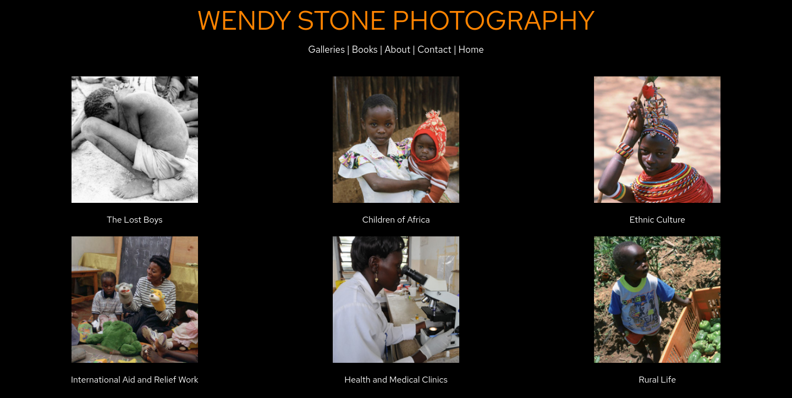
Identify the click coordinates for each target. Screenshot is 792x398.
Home (471, 49)
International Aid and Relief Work (135, 379)
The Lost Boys (135, 219)
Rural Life (657, 379)
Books (365, 49)
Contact (434, 49)
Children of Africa (396, 219)
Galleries (326, 49)
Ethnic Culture (657, 219)
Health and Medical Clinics (395, 379)
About (398, 49)
